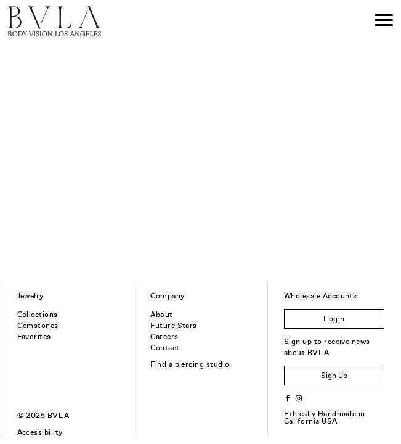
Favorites (34, 337)
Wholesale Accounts (320, 296)
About (161, 314)
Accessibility (40, 432)
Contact (164, 348)
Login (333, 319)
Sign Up (334, 375)
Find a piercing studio (190, 364)
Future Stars (173, 326)
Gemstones (38, 326)
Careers (164, 337)
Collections (37, 314)
